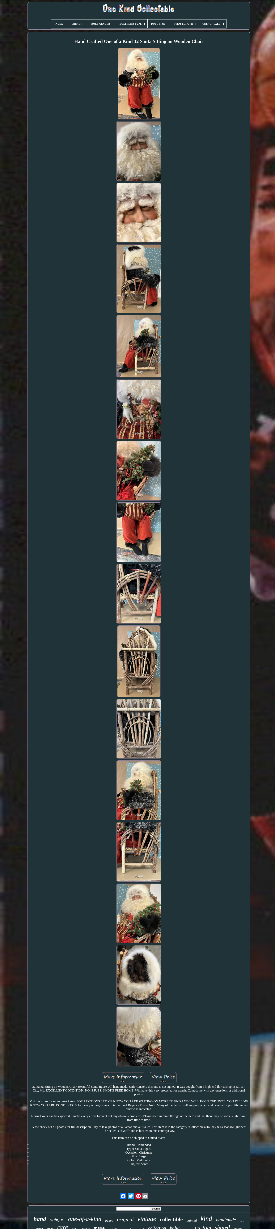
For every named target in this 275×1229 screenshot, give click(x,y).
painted (192, 1220)
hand (40, 1219)
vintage (147, 1218)
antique (57, 1219)
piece (109, 1221)
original (125, 1219)
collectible (171, 1219)
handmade (226, 1219)
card (242, 1220)
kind (206, 1218)
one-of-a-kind (84, 1218)
